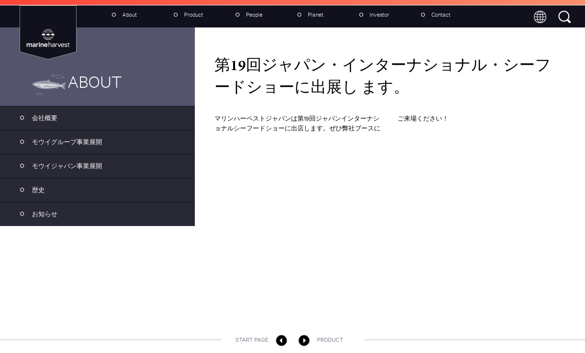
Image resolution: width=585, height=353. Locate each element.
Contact (433, 14)
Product (186, 14)
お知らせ (36, 212)
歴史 (30, 188)
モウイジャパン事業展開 (58, 164)
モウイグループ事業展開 (58, 140)
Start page (261, 340)
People (247, 14)
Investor (371, 14)
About (122, 14)
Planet (307, 14)
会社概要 (36, 116)
